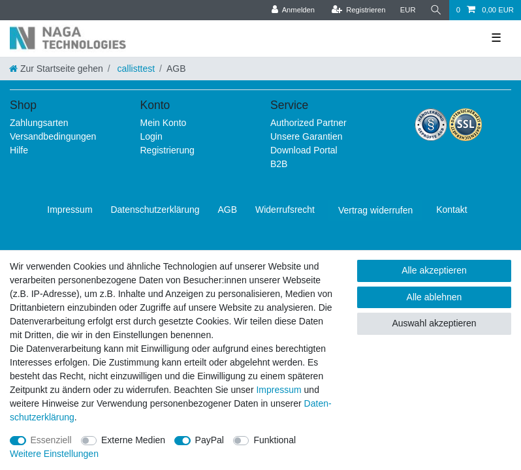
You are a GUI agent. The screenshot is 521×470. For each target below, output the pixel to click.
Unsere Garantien (306, 136)
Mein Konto (163, 123)
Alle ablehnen (434, 297)
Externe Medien (133, 440)
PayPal (209, 440)
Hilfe (19, 150)
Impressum (69, 209)
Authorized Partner (308, 123)
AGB (228, 209)
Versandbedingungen (53, 136)
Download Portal (304, 150)
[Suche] (436, 10)
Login (151, 136)
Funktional (274, 440)
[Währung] (408, 10)
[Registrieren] (358, 10)
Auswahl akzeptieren (434, 323)
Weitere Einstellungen (54, 453)
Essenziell (51, 440)
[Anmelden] (293, 10)
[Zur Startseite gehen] (56, 68)
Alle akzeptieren (434, 270)
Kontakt (451, 209)
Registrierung (167, 150)
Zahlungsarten (39, 123)
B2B (278, 164)
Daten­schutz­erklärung (154, 209)
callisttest (135, 68)
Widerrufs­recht (285, 209)
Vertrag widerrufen (375, 210)
